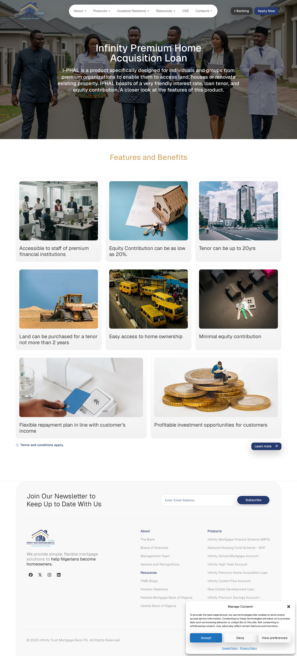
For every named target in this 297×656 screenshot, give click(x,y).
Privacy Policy (248, 648)
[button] (289, 607)
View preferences (274, 638)
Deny (240, 638)
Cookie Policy (230, 648)
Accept (206, 638)
